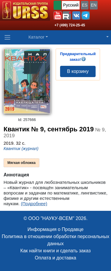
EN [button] (93, 5)
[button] (58, 15)
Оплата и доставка (55, 257)
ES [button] (85, 5)
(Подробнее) (34, 203)
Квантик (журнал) (21, 148)
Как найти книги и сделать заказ (55, 250)
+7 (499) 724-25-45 (69, 25)
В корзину (78, 71)
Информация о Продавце (55, 229)
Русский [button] (70, 5)
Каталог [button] (36, 36)
